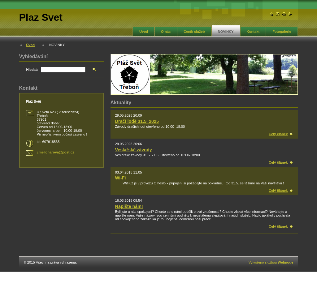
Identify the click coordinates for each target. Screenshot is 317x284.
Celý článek (278, 134)
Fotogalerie (281, 31)
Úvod (143, 31)
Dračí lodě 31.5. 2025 (137, 121)
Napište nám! (129, 206)
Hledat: (32, 69)
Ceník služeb (194, 31)
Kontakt (253, 31)
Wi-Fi (120, 177)
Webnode (285, 262)
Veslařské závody (133, 149)
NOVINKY (226, 31)
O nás (166, 31)
